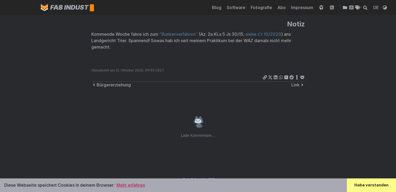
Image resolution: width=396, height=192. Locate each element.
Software (236, 7)
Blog (217, 7)
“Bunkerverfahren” (178, 34)
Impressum (302, 7)
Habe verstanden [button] (371, 185)
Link (298, 84)
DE (376, 7)
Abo (282, 7)
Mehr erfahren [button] (130, 185)
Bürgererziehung (111, 84)
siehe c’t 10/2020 (263, 34)
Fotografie (262, 7)
